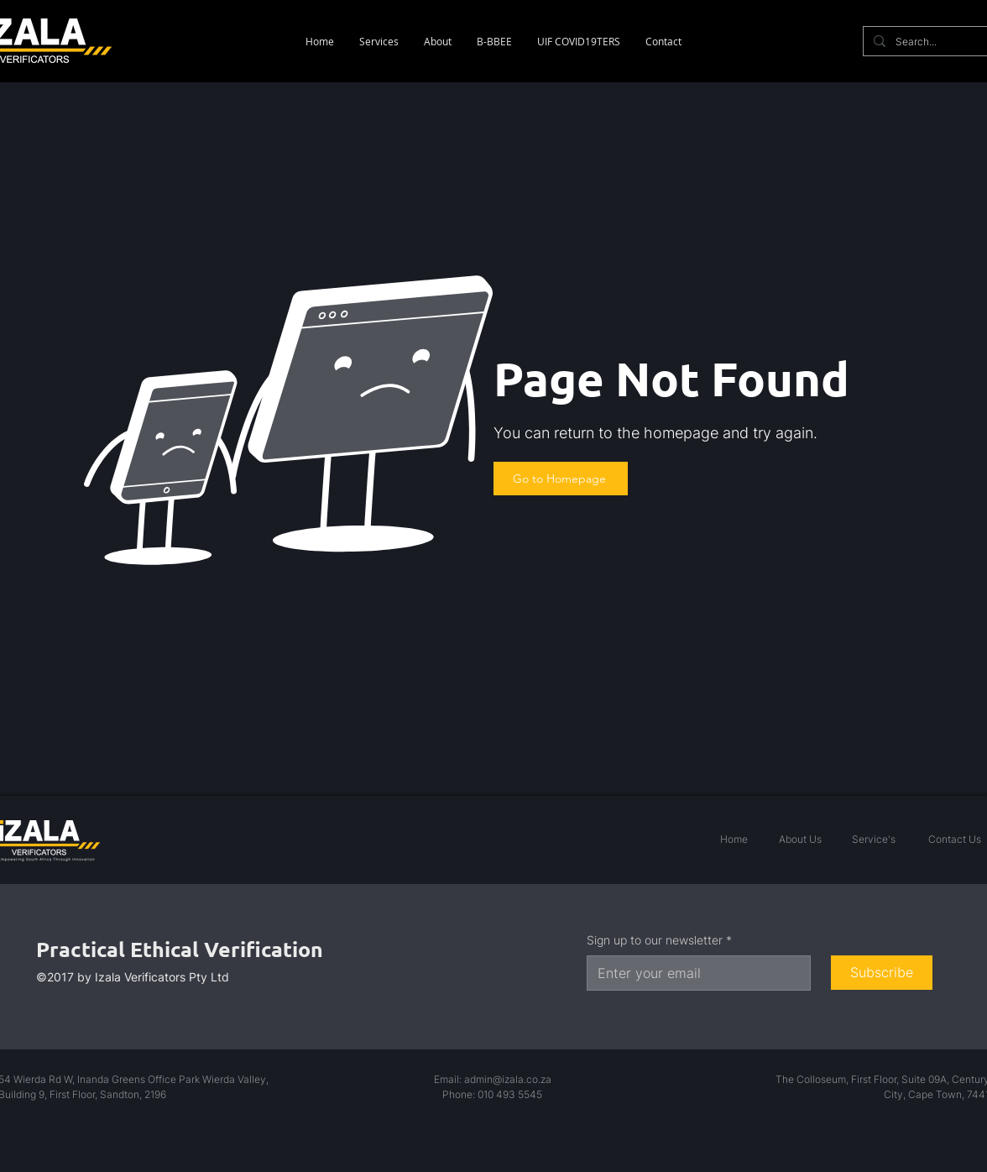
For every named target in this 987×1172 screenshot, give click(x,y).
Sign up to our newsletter (659, 940)
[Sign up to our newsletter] (694, 973)
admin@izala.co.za (507, 1079)
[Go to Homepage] (561, 478)
